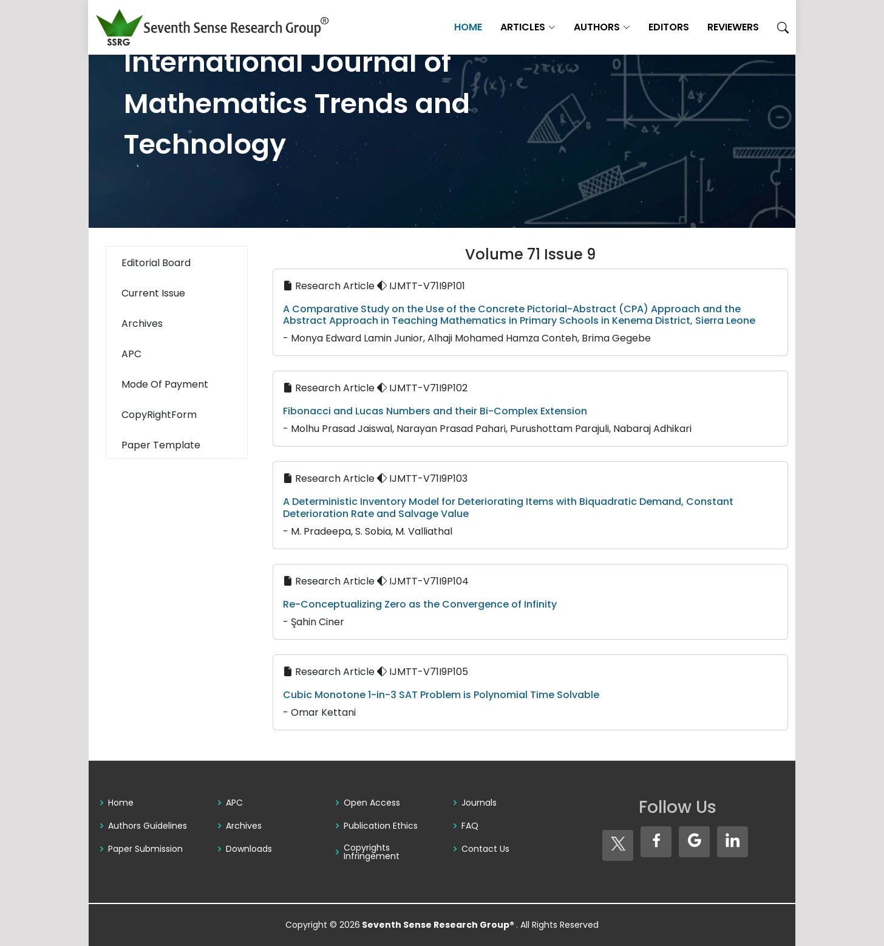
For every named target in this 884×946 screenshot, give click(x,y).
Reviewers (732, 27)
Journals (479, 802)
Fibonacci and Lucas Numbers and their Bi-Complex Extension (435, 411)
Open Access (372, 802)
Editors (668, 27)
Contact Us (485, 849)
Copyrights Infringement (371, 851)
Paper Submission (145, 849)
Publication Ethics (381, 825)
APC (234, 802)
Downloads (249, 849)
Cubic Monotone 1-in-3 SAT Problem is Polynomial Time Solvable (441, 695)
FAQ (469, 825)
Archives (244, 825)
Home (467, 27)
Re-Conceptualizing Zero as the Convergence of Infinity (420, 604)
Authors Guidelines (147, 825)
